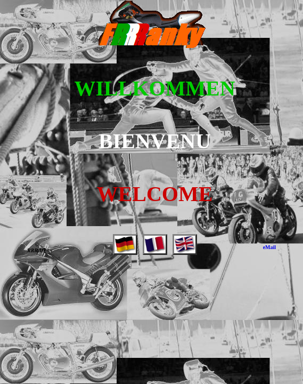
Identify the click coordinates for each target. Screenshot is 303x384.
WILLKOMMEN (154, 88)
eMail (269, 247)
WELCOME (155, 194)
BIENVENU (155, 141)
